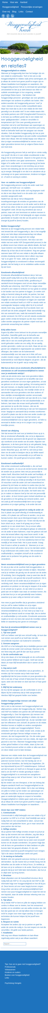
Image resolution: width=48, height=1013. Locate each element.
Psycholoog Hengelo (13, 983)
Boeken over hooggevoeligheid (17, 975)
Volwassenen (10, 970)
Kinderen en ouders (12, 972)
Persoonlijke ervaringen (31, 7)
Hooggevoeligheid (10, 7)
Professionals (10, 967)
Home (5, 2)
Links (21, 12)
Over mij (6, 12)
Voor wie (14, 2)
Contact (29, 12)
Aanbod (23, 2)
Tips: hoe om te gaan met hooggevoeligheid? (23, 964)
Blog (14, 12)
